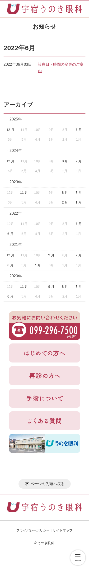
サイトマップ (63, 530)
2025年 (15, 119)
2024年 (15, 151)
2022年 (15, 213)
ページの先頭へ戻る (47, 484)
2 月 (65, 202)
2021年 (15, 245)
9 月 (51, 255)
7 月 (78, 130)
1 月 (78, 202)
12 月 (10, 130)
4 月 (38, 265)
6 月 (10, 234)
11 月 (24, 192)
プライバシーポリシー (33, 530)
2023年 (15, 182)
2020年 (15, 276)
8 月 (65, 161)
